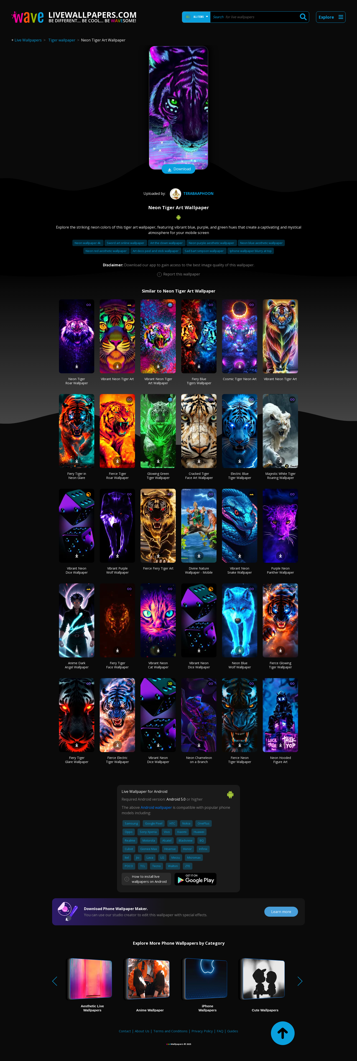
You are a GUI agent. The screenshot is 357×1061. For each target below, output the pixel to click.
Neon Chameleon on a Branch (199, 760)
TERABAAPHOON (191, 193)
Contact (125, 1031)
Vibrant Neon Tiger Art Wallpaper (158, 381)
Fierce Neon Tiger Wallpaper (239, 760)
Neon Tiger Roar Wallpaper (76, 381)
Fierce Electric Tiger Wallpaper (117, 760)
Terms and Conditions (170, 1031)
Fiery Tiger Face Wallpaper (117, 665)
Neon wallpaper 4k (88, 243)
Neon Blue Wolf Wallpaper (240, 665)
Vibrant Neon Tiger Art (117, 379)
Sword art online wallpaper (126, 243)
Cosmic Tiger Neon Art (240, 379)
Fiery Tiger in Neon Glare (76, 475)
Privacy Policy (202, 1031)
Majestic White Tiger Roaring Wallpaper (280, 475)
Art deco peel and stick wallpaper (156, 251)
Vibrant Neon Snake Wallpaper (239, 570)
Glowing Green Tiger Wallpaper (158, 475)
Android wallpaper (156, 807)
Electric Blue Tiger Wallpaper (239, 475)
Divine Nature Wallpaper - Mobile (199, 570)
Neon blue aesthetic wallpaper (261, 243)
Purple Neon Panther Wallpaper (280, 570)
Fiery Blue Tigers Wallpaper (199, 381)
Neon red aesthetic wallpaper (106, 251)
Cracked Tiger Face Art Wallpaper (199, 475)
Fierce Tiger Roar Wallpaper (117, 475)
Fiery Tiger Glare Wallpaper (76, 760)
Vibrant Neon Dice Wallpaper (77, 570)
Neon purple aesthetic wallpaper (212, 243)
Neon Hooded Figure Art (280, 760)
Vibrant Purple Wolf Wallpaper (117, 570)
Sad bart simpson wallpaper (204, 251)
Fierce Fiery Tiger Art (158, 568)
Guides (232, 1031)
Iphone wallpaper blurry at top (251, 251)
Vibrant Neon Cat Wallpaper (158, 665)
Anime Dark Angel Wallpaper (77, 665)
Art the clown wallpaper (166, 243)
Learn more (281, 911)
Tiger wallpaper (61, 40)
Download (178, 169)
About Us (142, 1031)
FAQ (220, 1031)
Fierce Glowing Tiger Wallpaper (280, 665)
